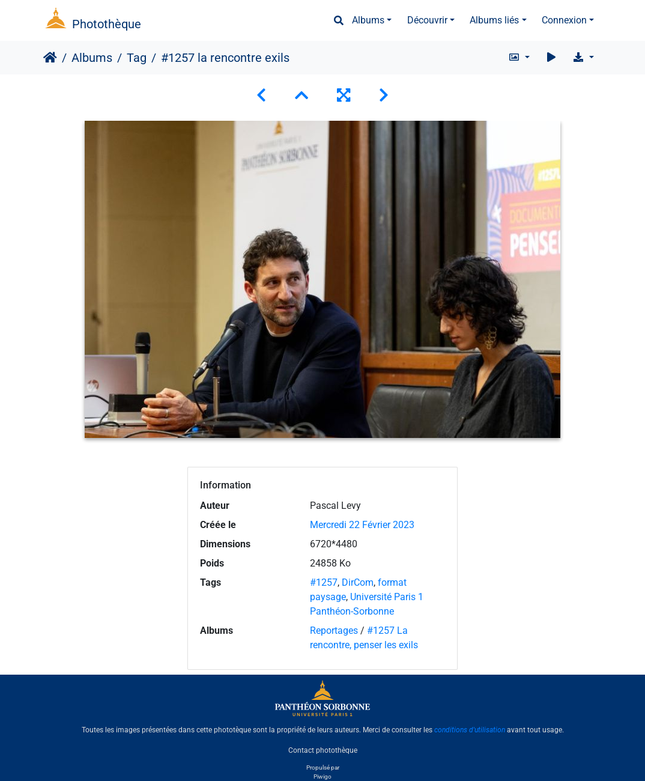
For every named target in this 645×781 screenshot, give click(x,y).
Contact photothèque (322, 750)
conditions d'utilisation (469, 730)
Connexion (564, 20)
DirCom (358, 582)
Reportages (334, 630)
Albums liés (494, 20)
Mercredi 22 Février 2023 (362, 524)
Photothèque (106, 24)
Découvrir (427, 20)
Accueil (50, 58)
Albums (368, 20)
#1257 (324, 582)
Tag (137, 57)
